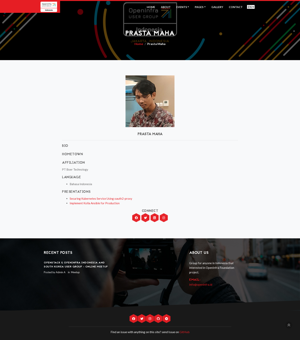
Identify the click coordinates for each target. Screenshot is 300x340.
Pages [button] (199, 7)
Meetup (75, 272)
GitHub (184, 332)
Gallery (217, 7)
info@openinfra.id (200, 284)
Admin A (60, 272)
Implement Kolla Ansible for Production (95, 203)
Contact (236, 7)
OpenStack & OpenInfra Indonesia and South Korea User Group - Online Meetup (76, 265)
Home (151, 7)
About (166, 7)
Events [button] (181, 7)
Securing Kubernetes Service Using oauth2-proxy (101, 198)
